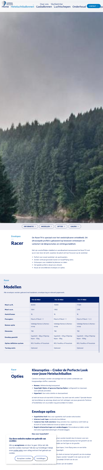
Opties (61, 226)
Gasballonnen (44, 10)
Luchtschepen (62, 10)
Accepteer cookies (24, 458)
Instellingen (41, 458)
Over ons (44, 4)
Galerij (74, 226)
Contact (93, 6)
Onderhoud (79, 10)
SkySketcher (57, 4)
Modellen (46, 226)
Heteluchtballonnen (22, 10)
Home (5, 10)
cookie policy (18, 451)
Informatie (30, 226)
